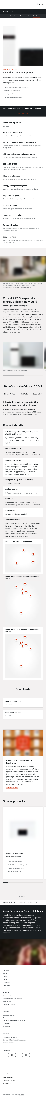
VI (36, 4)
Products (22, 902)
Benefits (14, 16)
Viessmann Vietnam (9, 902)
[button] (23, 897)
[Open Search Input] (33, 4)
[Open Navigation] (42, 4)
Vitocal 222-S (32, 902)
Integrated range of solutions (29, 16)
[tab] (10, 393)
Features (6, 16)
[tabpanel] (23, 408)
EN (39, 4)
